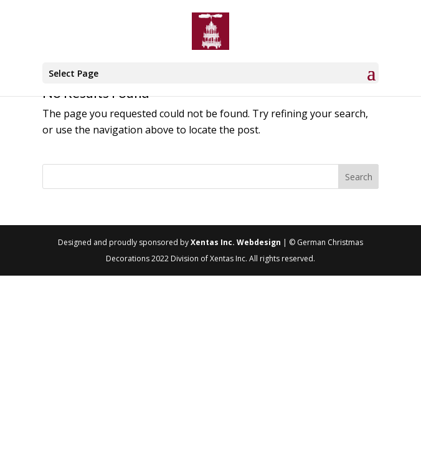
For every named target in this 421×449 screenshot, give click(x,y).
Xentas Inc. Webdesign (236, 242)
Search (358, 177)
